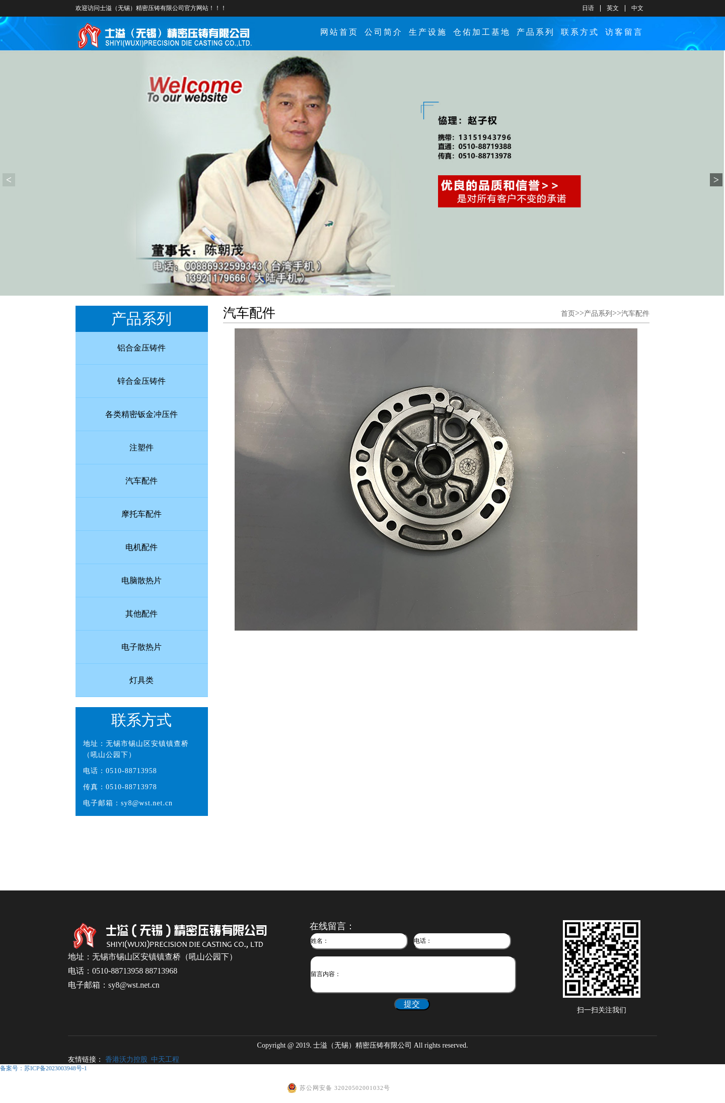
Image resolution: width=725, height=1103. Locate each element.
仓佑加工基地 (482, 32)
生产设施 (428, 32)
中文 (637, 8)
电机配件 (141, 547)
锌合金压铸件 (141, 381)
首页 (568, 313)
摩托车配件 (141, 514)
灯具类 (141, 680)
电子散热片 (141, 647)
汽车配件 (141, 480)
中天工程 (165, 1059)
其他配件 (141, 613)
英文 (613, 8)
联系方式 (580, 32)
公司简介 (384, 32)
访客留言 (624, 32)
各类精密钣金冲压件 (141, 414)
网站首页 (339, 32)
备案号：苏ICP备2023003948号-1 (43, 1068)
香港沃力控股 (126, 1059)
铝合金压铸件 (141, 347)
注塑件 (141, 447)
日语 (588, 8)
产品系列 (536, 32)
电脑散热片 (141, 580)
